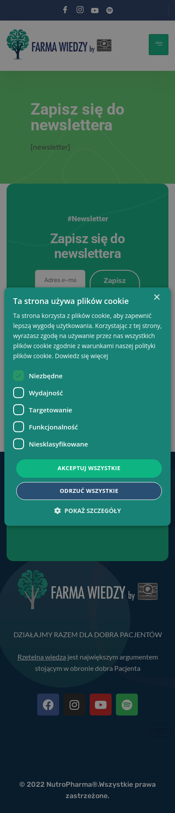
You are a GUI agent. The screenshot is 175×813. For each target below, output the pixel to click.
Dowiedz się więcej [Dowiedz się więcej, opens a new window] (81, 356)
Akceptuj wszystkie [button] (89, 468)
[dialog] (87, 406)
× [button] (156, 297)
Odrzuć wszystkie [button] (89, 491)
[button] (87, 510)
